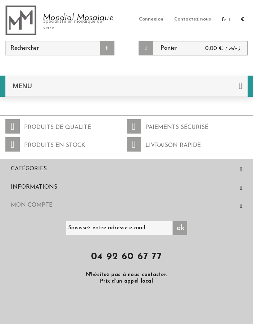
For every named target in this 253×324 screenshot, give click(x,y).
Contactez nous (192, 19)
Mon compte (32, 205)
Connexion (151, 19)
